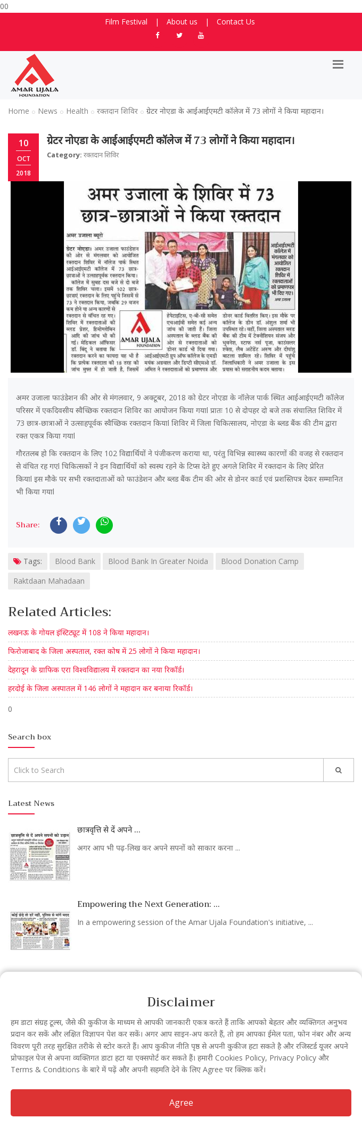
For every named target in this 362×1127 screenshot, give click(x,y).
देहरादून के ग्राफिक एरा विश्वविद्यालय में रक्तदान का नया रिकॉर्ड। (96, 670)
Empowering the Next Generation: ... (148, 904)
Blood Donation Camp (260, 561)
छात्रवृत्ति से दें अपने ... (109, 830)
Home (18, 111)
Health (77, 111)
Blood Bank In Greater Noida (158, 561)
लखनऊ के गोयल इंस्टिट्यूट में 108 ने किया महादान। (78, 632)
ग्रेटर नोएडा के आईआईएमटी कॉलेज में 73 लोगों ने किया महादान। (171, 140)
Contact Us (236, 21)
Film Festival (126, 21)
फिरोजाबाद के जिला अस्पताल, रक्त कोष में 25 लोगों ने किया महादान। (104, 651)
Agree (181, 1102)
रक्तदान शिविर (117, 111)
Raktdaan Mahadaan (49, 581)
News (47, 111)
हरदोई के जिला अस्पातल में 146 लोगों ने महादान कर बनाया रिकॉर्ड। (100, 688)
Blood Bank (75, 561)
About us (182, 21)
